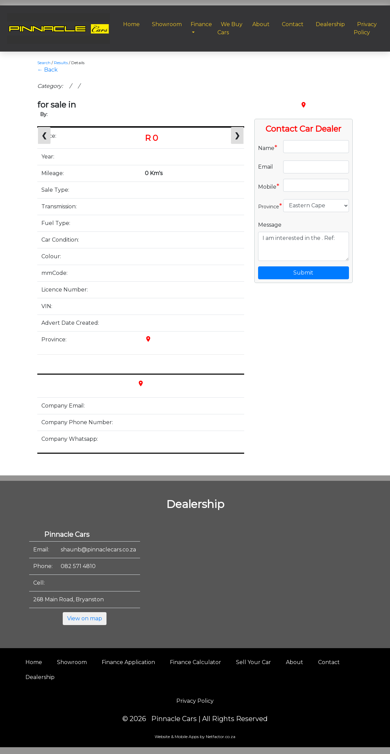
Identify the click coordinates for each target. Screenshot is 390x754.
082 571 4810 (78, 566)
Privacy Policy (195, 701)
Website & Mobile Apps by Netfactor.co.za (195, 736)
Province (268, 206)
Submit (303, 272)
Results (61, 62)
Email (265, 167)
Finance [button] (201, 24)
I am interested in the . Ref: (303, 246)
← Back (47, 70)
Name (267, 148)
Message (269, 225)
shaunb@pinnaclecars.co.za (98, 549)
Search (44, 62)
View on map (84, 618)
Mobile (268, 186)
